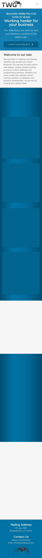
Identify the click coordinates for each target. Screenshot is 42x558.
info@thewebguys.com (24, 543)
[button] (37, 4)
